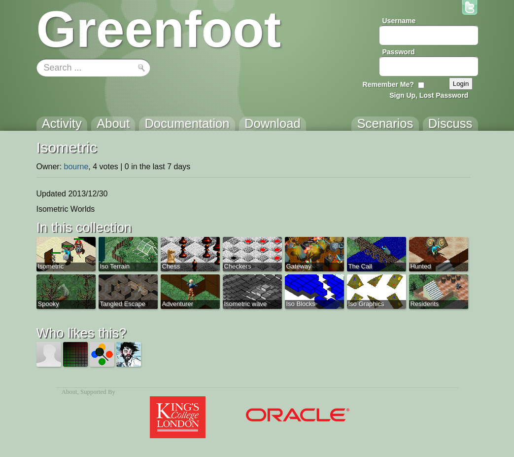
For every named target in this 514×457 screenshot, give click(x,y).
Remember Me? (388, 84)
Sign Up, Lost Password (428, 95)
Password (398, 52)
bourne (76, 166)
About (69, 391)
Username (399, 21)
